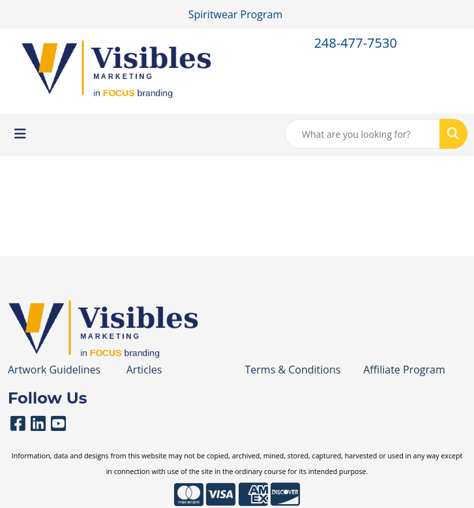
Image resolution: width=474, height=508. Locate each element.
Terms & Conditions (293, 369)
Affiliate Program (404, 369)
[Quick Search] (362, 134)
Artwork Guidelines (54, 369)
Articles (144, 369)
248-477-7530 (355, 43)
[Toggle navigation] (20, 134)
